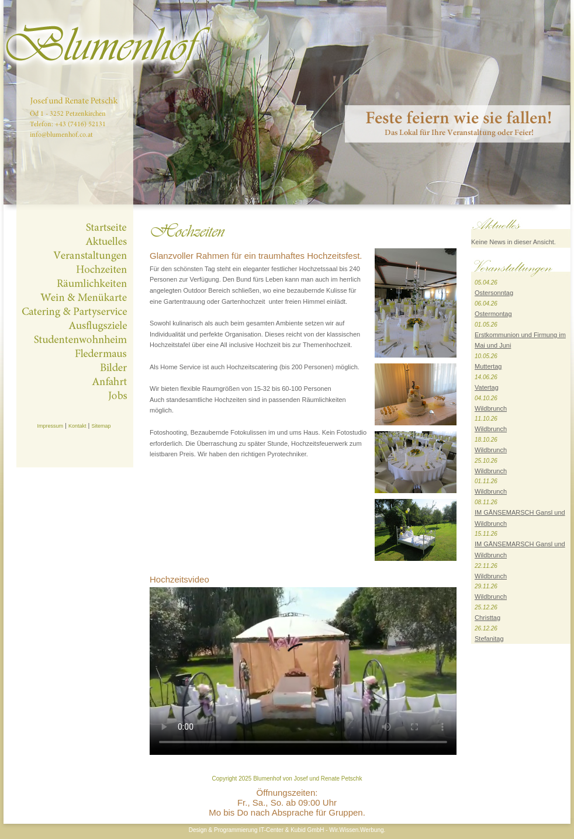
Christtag (487, 617)
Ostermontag (493, 313)
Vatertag (487, 387)
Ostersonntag (494, 292)
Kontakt (77, 426)
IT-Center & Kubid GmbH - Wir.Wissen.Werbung (321, 830)
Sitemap (100, 426)
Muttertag (488, 366)
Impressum (50, 426)
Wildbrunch (491, 408)
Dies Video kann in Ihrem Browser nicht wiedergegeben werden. (303, 671)
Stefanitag (489, 638)
